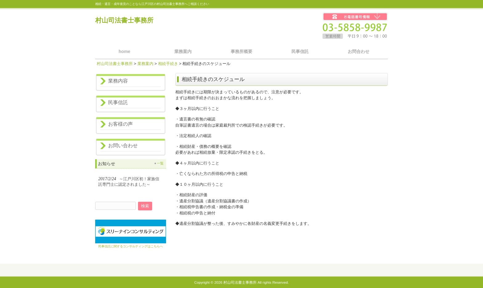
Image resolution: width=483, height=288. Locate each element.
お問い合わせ (123, 145)
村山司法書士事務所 (124, 20)
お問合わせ (358, 51)
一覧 (160, 163)
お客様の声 (120, 124)
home (124, 51)
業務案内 (183, 51)
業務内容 (118, 80)
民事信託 (300, 51)
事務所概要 (241, 51)
